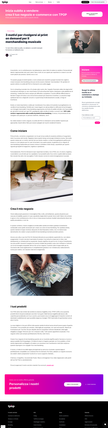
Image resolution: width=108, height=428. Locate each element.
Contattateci (62, 425)
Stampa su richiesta (13, 419)
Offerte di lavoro (89, 415)
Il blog (35, 415)
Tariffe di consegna (39, 419)
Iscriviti (97, 122)
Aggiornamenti (88, 422)
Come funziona (37, 425)
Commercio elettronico (14, 415)
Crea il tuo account (72, 384)
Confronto (61, 422)
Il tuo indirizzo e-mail (87, 115)
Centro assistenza (63, 415)
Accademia (62, 419)
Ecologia (10, 422)
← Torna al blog (10, 31)
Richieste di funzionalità (91, 425)
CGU (86, 419)
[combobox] (3, 426)
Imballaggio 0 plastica (39, 422)
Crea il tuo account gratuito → (92, 14)
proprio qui (50, 365)
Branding (10, 425)
